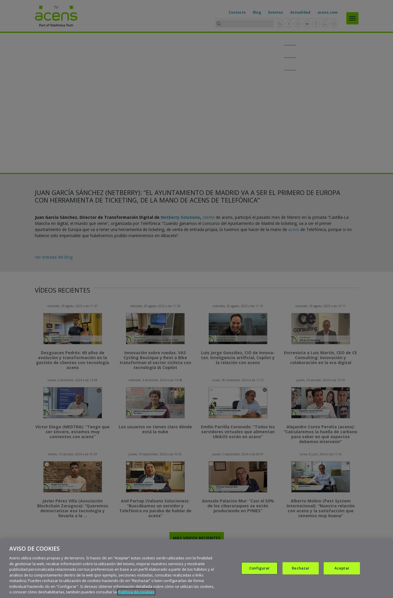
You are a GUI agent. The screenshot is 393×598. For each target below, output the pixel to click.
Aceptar (341, 568)
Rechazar (300, 568)
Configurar (259, 568)
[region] (196, 568)
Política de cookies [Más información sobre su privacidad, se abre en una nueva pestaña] (136, 592)
